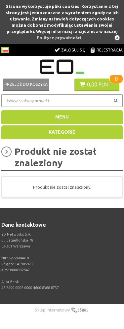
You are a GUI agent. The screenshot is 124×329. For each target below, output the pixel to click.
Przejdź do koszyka (26, 84)
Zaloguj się (73, 50)
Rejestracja (110, 50)
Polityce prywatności (59, 37)
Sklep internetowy (52, 310)
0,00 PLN (97, 84)
